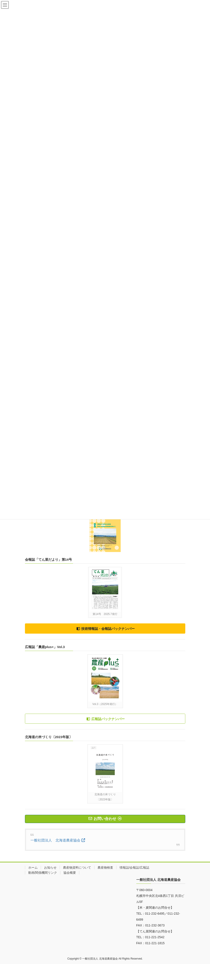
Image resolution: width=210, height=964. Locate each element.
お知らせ (50, 867)
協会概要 (69, 872)
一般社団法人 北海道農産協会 (55, 840)
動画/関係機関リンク (42, 872)
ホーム (33, 867)
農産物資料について (77, 867)
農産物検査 (105, 867)
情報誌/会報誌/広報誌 (134, 867)
